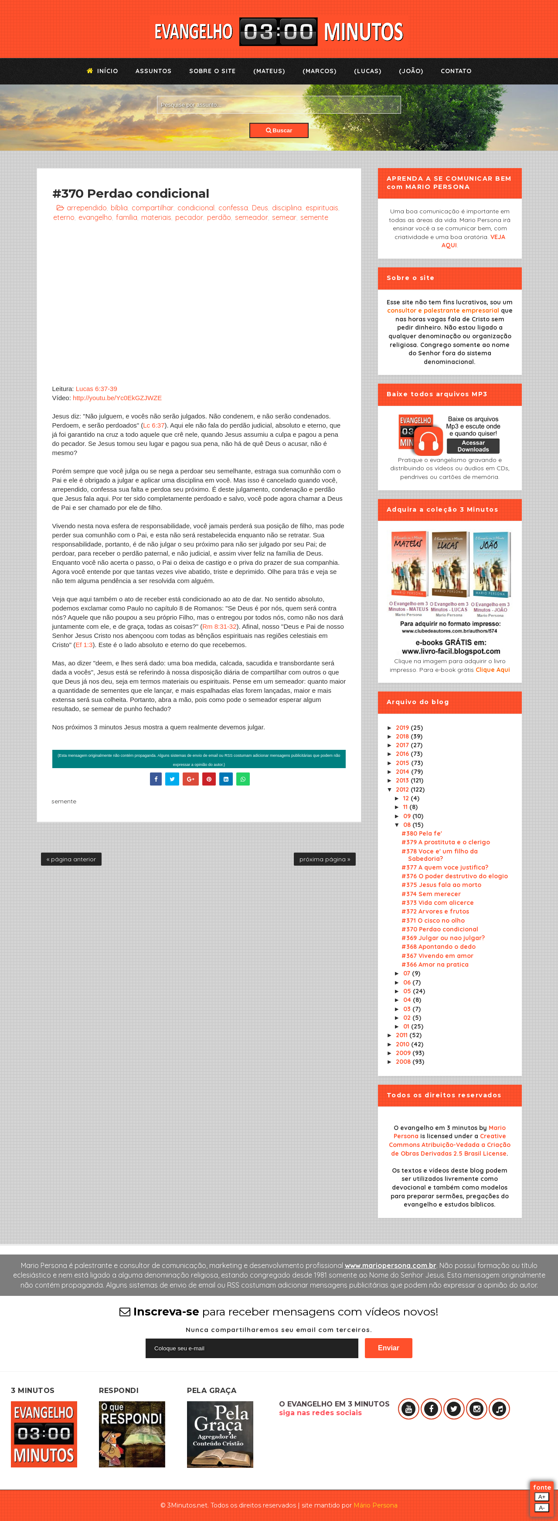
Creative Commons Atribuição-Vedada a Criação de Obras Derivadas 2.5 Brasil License (449, 1144)
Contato (456, 71)
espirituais (322, 207)
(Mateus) (269, 71)
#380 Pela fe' (421, 833)
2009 (404, 1053)
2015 (403, 763)
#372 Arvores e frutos (435, 911)
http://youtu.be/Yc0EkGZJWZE (117, 397)
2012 (403, 789)
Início (102, 71)
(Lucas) (367, 71)
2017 (403, 745)
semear (284, 217)
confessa (233, 207)
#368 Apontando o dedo (438, 947)
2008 (404, 1062)
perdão (219, 217)
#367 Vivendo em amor (437, 956)
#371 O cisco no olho (433, 920)
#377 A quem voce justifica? (444, 867)
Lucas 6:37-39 (96, 388)
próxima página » (324, 859)
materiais (156, 217)
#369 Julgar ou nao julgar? (443, 938)
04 (408, 1000)
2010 (403, 1044)
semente (314, 217)
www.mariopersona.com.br (390, 1265)
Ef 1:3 (83, 644)
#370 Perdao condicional (439, 929)
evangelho (95, 217)
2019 (403, 728)
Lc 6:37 (153, 425)
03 (407, 1009)
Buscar (279, 130)
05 (408, 991)
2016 (403, 754)
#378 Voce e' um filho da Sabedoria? (439, 855)
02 (407, 1018)
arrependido (87, 207)
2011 (402, 1035)
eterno (64, 217)
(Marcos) (320, 71)
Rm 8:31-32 (219, 626)
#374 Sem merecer (431, 894)
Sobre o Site (212, 71)
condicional (195, 207)
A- (541, 1507)
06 (407, 982)
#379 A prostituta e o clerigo (445, 842)
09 (407, 816)
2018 (403, 736)
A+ (542, 1497)
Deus (260, 207)
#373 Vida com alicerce (437, 903)
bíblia (119, 207)
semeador (251, 217)
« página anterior (71, 859)
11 (406, 807)
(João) (411, 71)
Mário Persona (376, 1505)
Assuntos (154, 71)
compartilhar (153, 207)
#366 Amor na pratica (435, 964)
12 (407, 798)
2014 (403, 772)
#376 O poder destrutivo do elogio (454, 876)
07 (407, 973)
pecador (189, 217)
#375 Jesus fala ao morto (441, 885)
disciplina (287, 207)
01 (407, 1026)
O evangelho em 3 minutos (435, 1128)
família (126, 217)
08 (407, 825)
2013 (403, 780)
